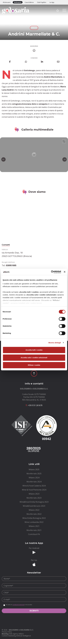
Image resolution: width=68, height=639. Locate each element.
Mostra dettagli (54, 343)
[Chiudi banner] (64, 272)
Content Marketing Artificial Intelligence (16, 636)
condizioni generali (18, 604)
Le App (52, 2)
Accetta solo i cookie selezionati (34, 358)
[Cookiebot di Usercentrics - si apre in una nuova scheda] (51, 271)
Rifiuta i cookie (34, 365)
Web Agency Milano (16, 634)
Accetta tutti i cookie (34, 350)
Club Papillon (41, 2)
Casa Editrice (29, 2)
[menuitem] (34, 469)
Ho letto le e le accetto (19, 604)
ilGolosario (7, 2)
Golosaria (17, 2)
